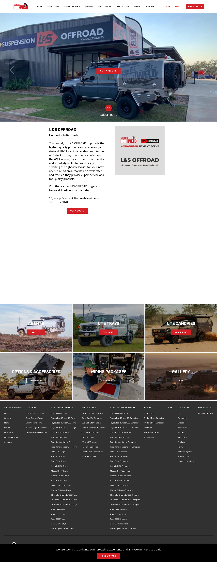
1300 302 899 (170, 6)
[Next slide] (203, 290)
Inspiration (103, 6)
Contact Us (121, 6)
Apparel (149, 6)
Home (38, 6)
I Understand (108, 556)
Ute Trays (52, 6)
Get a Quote (194, 6)
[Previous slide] (13, 290)
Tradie (88, 6)
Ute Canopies (71, 6)
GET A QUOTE (108, 75)
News (136, 6)
